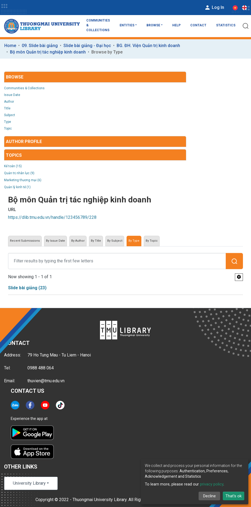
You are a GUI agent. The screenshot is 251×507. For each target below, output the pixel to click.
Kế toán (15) (13, 166)
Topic (8, 128)
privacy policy (211, 484)
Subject (9, 115)
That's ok (233, 496)
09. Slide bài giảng (40, 45)
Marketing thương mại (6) (22, 180)
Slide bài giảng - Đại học (87, 45)
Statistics (225, 25)
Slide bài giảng (27, 287)
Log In (214, 7)
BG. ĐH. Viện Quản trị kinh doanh (148, 45)
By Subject (114, 240)
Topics (14, 155)
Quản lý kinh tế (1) (17, 187)
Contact (198, 25)
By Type (133, 240)
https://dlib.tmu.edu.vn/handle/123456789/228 (52, 217)
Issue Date (12, 95)
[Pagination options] (239, 277)
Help (176, 25)
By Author (78, 240)
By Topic (152, 240)
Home (10, 45)
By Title (96, 240)
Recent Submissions (25, 240)
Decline (209, 496)
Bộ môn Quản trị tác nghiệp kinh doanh (48, 52)
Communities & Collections (98, 25)
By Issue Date (55, 240)
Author (9, 101)
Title (7, 108)
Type (7, 122)
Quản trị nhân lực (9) (19, 173)
